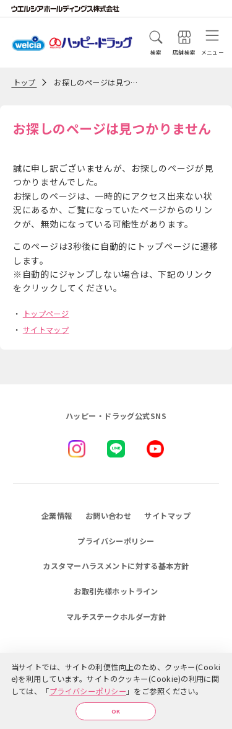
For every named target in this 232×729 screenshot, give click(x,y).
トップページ (46, 313)
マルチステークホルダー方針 (116, 616)
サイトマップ (46, 329)
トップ (24, 82)
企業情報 (56, 515)
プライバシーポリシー (87, 688)
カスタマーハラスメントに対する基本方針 (116, 566)
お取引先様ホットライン (116, 591)
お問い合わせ (108, 515)
